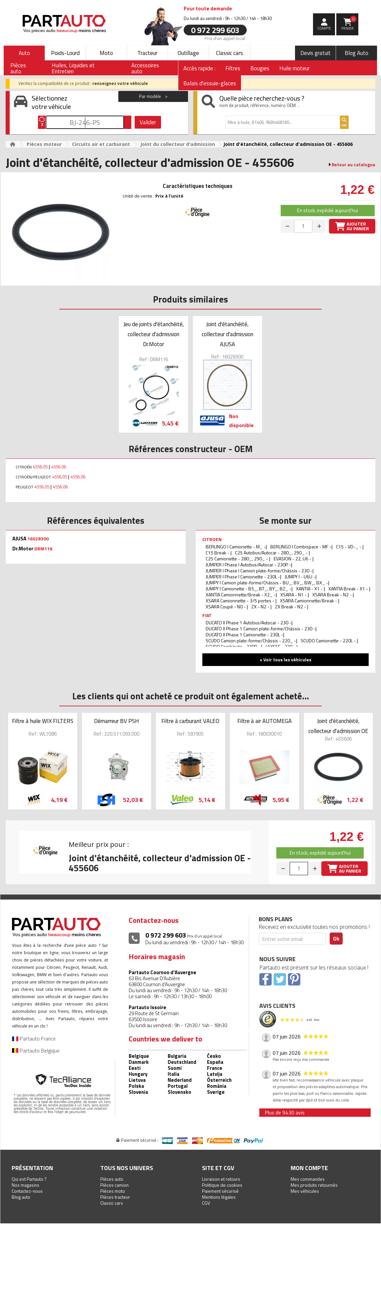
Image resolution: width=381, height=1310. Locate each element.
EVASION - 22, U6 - (293, 558)
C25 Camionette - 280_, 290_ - (237, 558)
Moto (106, 53)
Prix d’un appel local (225, 38)
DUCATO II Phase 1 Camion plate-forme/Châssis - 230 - (260, 628)
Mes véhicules (305, 1190)
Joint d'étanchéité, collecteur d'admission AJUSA (227, 334)
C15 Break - (218, 552)
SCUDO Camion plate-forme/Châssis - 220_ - (251, 640)
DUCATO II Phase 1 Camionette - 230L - (244, 634)
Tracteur (147, 53)
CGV (206, 1202)
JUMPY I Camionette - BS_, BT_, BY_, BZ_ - (248, 588)
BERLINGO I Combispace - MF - (300, 546)
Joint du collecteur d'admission (177, 144)
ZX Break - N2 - (291, 606)
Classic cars (229, 53)
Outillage (188, 53)
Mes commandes (308, 1178)
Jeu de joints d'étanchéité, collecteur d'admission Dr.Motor (153, 334)
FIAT (207, 615)
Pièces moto (112, 1190)
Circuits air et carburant (101, 144)
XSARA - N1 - (294, 594)
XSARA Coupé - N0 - (226, 606)
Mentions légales (219, 1196)
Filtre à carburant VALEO (190, 721)
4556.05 (40, 466)
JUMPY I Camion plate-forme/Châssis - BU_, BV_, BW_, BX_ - (267, 582)
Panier (349, 23)
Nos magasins (25, 1184)
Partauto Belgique (36, 1050)
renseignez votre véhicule (120, 83)
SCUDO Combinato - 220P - (233, 646)
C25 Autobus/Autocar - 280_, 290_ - (272, 552)
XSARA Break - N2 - (332, 594)
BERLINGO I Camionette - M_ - (236, 546)
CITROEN (212, 539)
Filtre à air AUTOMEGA (264, 721)
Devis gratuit (315, 53)
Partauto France (34, 1038)
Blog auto (21, 1196)
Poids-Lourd (65, 53)
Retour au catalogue (353, 165)
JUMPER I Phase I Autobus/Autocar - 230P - (248, 564)
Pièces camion (114, 1184)
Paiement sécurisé (220, 1190)
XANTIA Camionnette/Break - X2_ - (241, 594)
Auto (24, 53)
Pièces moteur (44, 144)
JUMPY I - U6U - (300, 576)
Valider (148, 122)
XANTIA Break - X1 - (348, 588)
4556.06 (58, 466)
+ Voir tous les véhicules (285, 659)
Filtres (232, 68)
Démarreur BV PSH (116, 721)
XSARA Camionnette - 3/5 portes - (240, 600)
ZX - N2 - (260, 606)
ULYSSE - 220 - (281, 646)
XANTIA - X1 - (310, 588)
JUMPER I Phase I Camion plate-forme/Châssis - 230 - (259, 570)
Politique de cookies (222, 1184)
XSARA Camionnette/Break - (309, 600)
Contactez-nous (27, 1190)
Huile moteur (294, 68)
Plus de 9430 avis (285, 1112)
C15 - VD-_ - (349, 546)
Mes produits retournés (314, 1184)
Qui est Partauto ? (29, 1178)
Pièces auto (111, 1178)
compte (324, 28)
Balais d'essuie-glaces (209, 83)
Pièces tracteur (115, 1196)
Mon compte (309, 1167)
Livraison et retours (221, 1178)
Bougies (259, 68)
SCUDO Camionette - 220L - (329, 640)
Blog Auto (356, 53)
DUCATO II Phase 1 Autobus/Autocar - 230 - (248, 622)
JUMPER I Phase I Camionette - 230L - (243, 576)
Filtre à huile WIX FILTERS (42, 721)
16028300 (38, 539)
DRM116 (43, 549)
